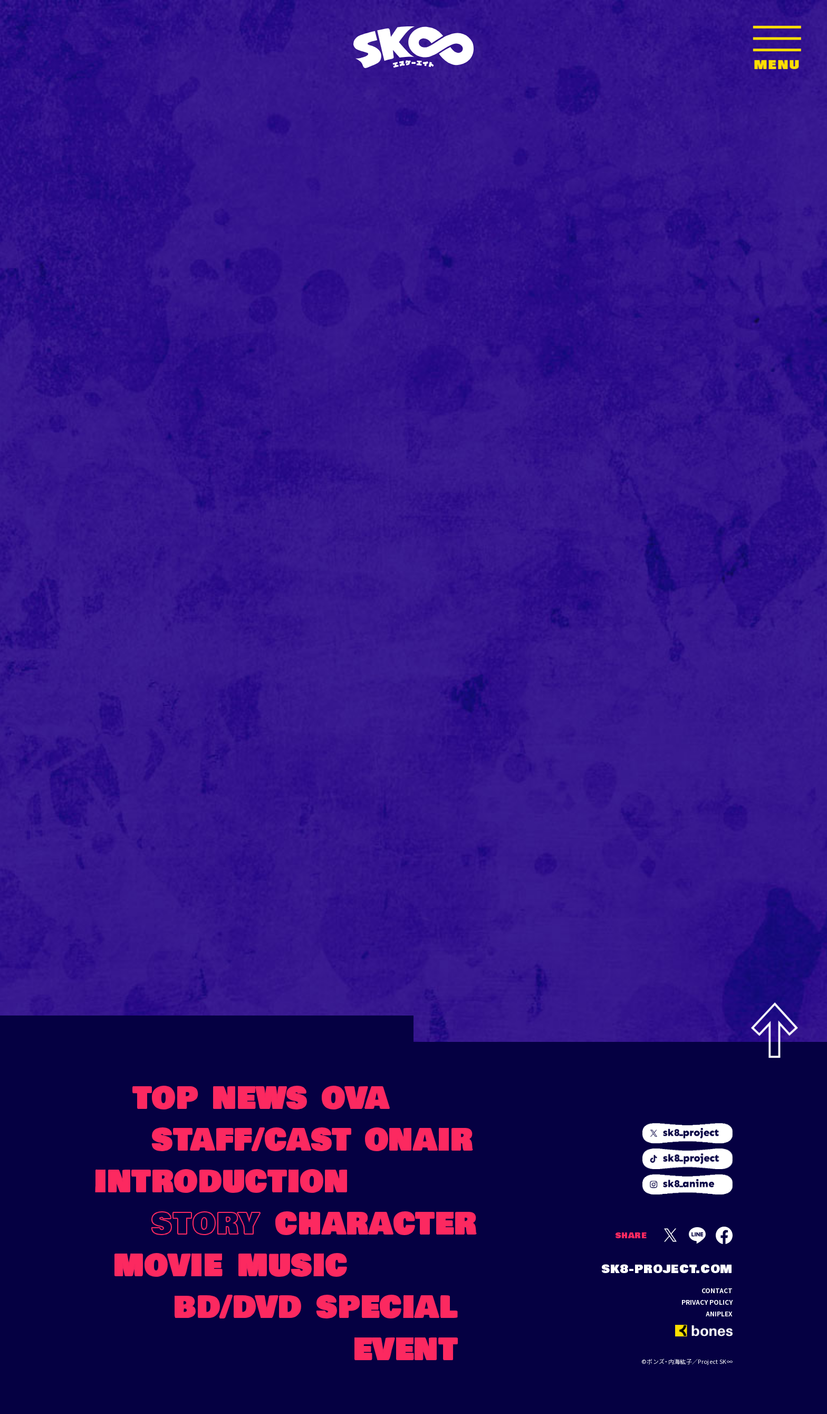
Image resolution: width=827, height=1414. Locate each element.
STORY (205, 1221)
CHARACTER (376, 1221)
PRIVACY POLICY (707, 1302)
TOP (166, 1096)
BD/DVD (238, 1305)
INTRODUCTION (221, 1179)
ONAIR (419, 1137)
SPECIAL (387, 1305)
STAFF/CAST (252, 1137)
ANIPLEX (719, 1313)
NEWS (260, 1096)
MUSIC (292, 1263)
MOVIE (168, 1263)
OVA (356, 1096)
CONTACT (717, 1290)
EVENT (405, 1347)
